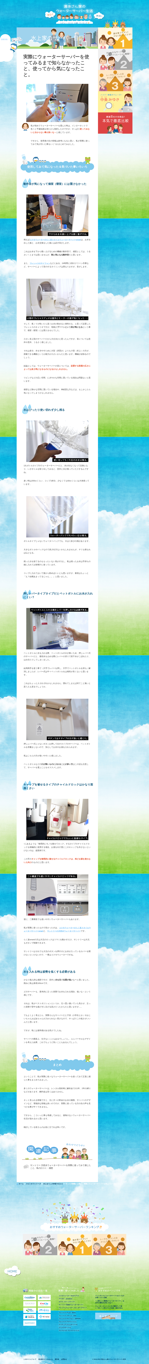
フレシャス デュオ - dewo (66, 1315)
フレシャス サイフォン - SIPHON (69, 1321)
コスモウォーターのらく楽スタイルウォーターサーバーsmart (57, 241)
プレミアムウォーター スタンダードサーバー (73, 1312)
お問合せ (64, 1361)
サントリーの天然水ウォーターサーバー (68, 932)
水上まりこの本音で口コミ (53, 1189)
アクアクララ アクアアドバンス (68, 1332)
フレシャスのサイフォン (40, 265)
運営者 (57, 1361)
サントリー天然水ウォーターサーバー (70, 1309)
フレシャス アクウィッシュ (67, 1323)
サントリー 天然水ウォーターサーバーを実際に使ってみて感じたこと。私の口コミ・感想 (60, 1171)
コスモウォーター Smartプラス (68, 1300)
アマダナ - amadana (65, 1303)
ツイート (4, 39)
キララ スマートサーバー (66, 1306)
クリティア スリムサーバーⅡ (67, 1326)
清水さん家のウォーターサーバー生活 (74, 13)
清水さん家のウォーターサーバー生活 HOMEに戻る (12, 1275)
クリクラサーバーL (64, 1329)
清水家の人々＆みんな (45, 1361)
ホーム (21, 1189)
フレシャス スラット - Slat (67, 1318)
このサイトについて (29, 1361)
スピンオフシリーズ (33, 1189)
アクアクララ (29, 1315)
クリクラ (44, 1308)
